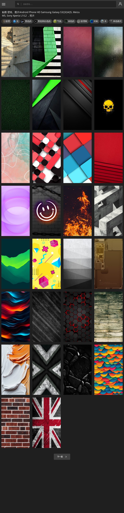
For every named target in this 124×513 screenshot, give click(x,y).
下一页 (62, 456)
